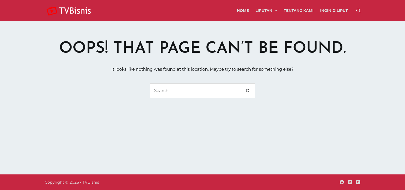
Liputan (267, 10)
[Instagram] (358, 182)
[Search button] (248, 90)
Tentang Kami (298, 10)
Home (243, 10)
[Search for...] (195, 90)
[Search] (358, 11)
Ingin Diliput (334, 10)
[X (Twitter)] (350, 182)
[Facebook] (342, 182)
